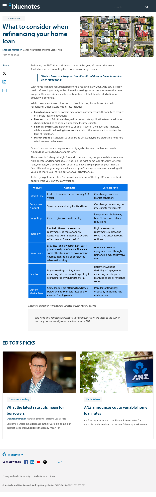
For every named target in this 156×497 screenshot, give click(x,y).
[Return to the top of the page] (59, 462)
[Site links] (22, 454)
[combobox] (131, 7)
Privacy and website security (16, 476)
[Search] (131, 7)
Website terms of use (44, 476)
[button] (4, 6)
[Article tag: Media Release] (93, 399)
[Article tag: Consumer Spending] (19, 399)
